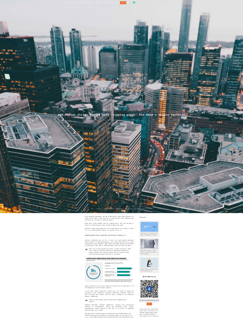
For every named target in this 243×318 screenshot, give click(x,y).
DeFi (125, 109)
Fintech (137, 109)
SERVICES (98, 2)
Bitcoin (104, 109)
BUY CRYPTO (115, 2)
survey (111, 242)
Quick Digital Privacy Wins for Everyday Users (149, 269)
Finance (130, 109)
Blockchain (112, 109)
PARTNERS (106, 2)
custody (87, 230)
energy (97, 310)
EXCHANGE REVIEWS (87, 2)
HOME (66, 2)
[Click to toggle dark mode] (133, 3)
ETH (108, 230)
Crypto (120, 109)
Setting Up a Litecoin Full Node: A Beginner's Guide (149, 233)
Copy (149, 303)
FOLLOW (123, 2)
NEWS (71, 2)
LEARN (76, 2)
